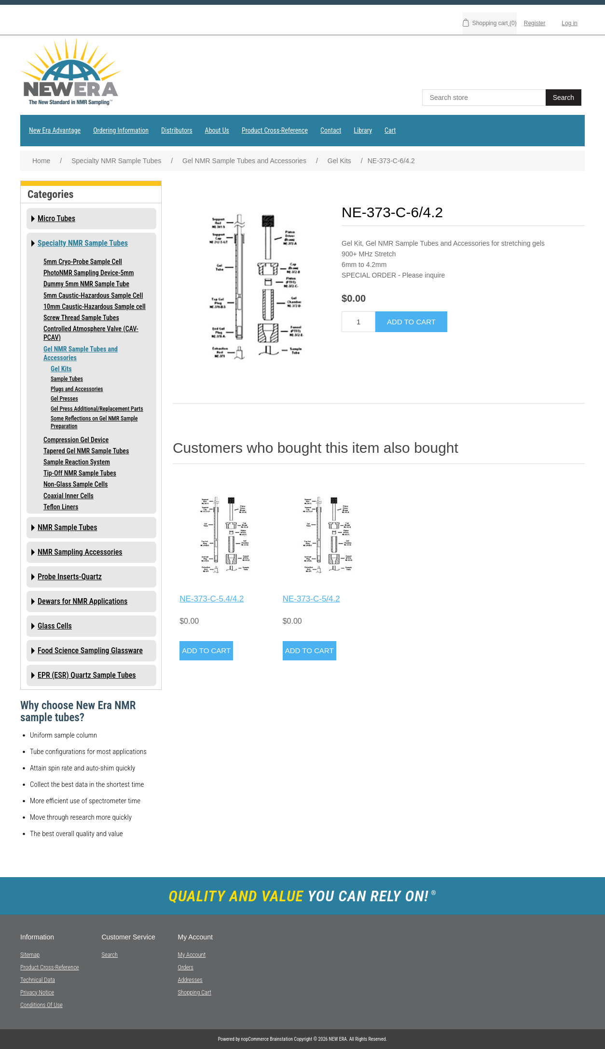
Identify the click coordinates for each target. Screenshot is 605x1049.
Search (109, 954)
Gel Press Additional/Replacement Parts (97, 409)
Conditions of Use (41, 1004)
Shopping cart (194, 992)
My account (192, 954)
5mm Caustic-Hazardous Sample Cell (93, 295)
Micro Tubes (56, 218)
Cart (390, 130)
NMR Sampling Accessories (80, 552)
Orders (185, 967)
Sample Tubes (67, 379)
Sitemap (30, 954)
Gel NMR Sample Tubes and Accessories (80, 353)
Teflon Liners (60, 507)
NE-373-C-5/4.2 (311, 598)
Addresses (190, 979)
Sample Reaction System (76, 462)
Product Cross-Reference (275, 130)
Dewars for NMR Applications (82, 601)
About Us (217, 130)
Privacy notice (37, 992)
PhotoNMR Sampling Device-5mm (88, 273)
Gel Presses (64, 398)
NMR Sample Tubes (67, 527)
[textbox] (485, 97)
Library (363, 130)
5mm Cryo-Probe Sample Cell (82, 262)
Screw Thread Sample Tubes (81, 318)
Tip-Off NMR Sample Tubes (79, 473)
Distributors (176, 130)
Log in (570, 23)
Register (535, 23)
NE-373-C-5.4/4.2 (211, 598)
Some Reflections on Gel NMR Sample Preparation (94, 422)
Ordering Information (121, 130)
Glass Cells (55, 625)
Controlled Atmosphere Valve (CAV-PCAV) (90, 333)
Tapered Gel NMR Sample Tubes (86, 451)
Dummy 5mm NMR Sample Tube (86, 284)
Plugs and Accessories (77, 389)
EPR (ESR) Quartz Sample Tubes (87, 675)
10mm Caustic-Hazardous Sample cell (94, 306)
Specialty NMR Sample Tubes (83, 243)
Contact (330, 130)
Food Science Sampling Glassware (90, 650)
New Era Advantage (55, 130)
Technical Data (37, 979)
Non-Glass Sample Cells (75, 484)
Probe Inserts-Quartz (70, 576)
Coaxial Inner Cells (68, 496)
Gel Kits (61, 369)
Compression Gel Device (76, 440)
